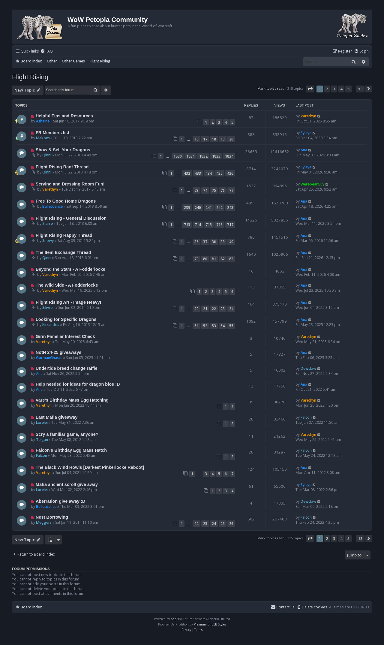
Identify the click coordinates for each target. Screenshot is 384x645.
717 (230, 224)
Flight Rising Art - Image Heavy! (68, 302)
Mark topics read (270, 88)
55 (231, 325)
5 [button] (348, 89)
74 (205, 190)
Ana (304, 149)
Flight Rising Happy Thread (64, 235)
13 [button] (360, 89)
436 (230, 173)
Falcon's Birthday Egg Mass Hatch (71, 450)
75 (214, 190)
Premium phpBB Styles (210, 624)
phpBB (175, 619)
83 (231, 258)
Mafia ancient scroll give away (67, 484)
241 (209, 207)
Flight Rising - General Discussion (71, 218)
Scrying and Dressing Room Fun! (70, 184)
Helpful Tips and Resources (64, 115)
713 (187, 224)
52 (205, 325)
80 (205, 258)
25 (222, 523)
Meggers (44, 522)
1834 (229, 156)
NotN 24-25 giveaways (59, 352)
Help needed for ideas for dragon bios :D (78, 384)
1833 (216, 156)
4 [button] (341, 89)
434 (209, 173)
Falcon (306, 417)
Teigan (42, 439)
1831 (190, 156)
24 (231, 308)
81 (214, 258)
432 (187, 173)
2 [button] (327, 89)
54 (222, 325)
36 (196, 241)
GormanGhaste (49, 357)
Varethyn (308, 116)
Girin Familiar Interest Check (65, 336)
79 (196, 258)
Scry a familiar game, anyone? (67, 434)
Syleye (306, 132)
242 (219, 207)
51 (196, 325)
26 (231, 523)
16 (196, 139)
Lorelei (42, 422)
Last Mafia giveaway (57, 417)
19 (222, 139)
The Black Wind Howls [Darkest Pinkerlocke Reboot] (90, 467)
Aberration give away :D (60, 501)
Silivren (48, 307)
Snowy (48, 240)
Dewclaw (308, 368)
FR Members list (52, 132)
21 (205, 308)
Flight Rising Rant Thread (62, 166)
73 (196, 190)
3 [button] (334, 89)
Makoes (43, 137)
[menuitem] (46, 51)
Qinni (46, 155)
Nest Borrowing (52, 517)
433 (198, 173)
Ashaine (43, 121)
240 (198, 207)
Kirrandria (50, 324)
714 (198, 224)
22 (214, 308)
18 (214, 139)
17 (205, 139)
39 (222, 241)
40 (231, 241)
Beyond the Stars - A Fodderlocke (70, 269)
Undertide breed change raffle (67, 368)
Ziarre (47, 223)
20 (231, 139)
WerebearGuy (312, 184)
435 (219, 173)
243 (230, 207)
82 (222, 258)
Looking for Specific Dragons (66, 319)
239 (187, 207)
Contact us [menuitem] (282, 607)
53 (214, 325)
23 (222, 308)
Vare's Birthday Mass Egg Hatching (72, 400)
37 (205, 241)
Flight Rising (30, 77)
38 (214, 241)
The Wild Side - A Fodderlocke (67, 285)
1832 (203, 156)
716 (219, 224)
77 (231, 190)
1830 (177, 156)
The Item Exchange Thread (63, 252)
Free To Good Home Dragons (66, 201)
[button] (310, 89)
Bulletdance (52, 206)
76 (222, 190)
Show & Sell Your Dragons (63, 149)
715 (209, 224)
